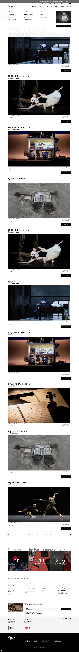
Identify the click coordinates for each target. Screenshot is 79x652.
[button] (1, 650)
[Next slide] (70, 597)
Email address (28, 608)
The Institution (27, 638)
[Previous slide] (68, 597)
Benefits (10, 593)
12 (47, 534)
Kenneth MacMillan (15, 78)
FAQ (54, 644)
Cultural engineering (62, 593)
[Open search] (44, 4)
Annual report (26, 640)
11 (45, 534)
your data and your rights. (38, 613)
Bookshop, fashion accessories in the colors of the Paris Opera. (60, 564)
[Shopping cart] (56, 4)
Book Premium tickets (29, 590)
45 (55, 534)
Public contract (27, 641)
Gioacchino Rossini (15, 129)
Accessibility (36, 640)
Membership (10, 591)
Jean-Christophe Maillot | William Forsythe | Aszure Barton (23, 485)
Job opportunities (45, 638)
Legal (25, 642)
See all (9, 594)
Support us (10, 588)
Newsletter (55, 642)
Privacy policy (36, 638)
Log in (67, 1)
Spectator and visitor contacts (58, 638)
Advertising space (62, 592)
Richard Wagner (15, 181)
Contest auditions (45, 641)
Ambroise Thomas (15, 26)
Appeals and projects (12, 590)
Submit (66, 609)
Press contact (55, 640)
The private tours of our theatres (30, 592)
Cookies (35, 642)
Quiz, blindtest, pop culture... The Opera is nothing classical (39, 564)
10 (42, 534)
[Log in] (63, 4)
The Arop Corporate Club (30, 588)
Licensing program (62, 590)
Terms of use (36, 641)
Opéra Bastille (44, 590)
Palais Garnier (44, 588)
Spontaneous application (46, 640)
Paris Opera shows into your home (18, 564)
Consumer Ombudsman (57, 641)
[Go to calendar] (50, 4)
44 (53, 534)
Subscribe (66, 70)
